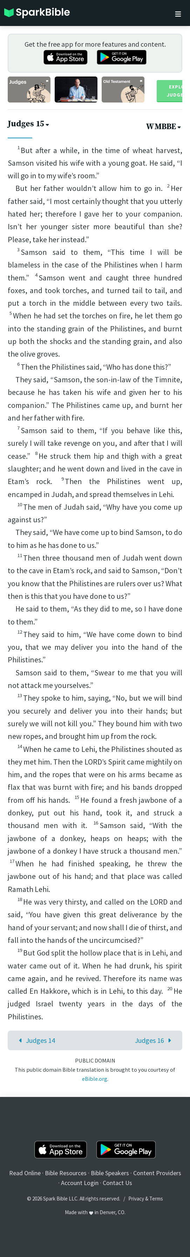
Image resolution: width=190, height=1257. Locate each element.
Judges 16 (155, 1040)
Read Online (25, 1173)
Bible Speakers (110, 1173)
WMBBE (164, 127)
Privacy (136, 1198)
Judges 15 (29, 124)
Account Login (80, 1183)
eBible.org (94, 1078)
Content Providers (157, 1173)
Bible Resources (66, 1173)
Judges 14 (35, 1040)
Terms (156, 1198)
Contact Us (117, 1183)
